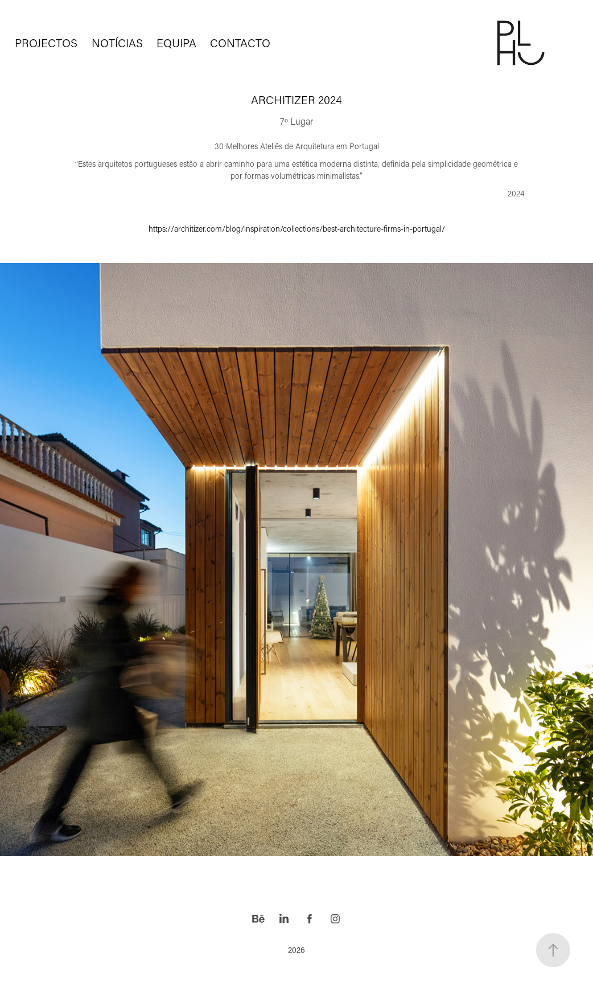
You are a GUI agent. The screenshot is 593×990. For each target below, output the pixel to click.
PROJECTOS (46, 42)
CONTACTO (240, 42)
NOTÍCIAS (117, 42)
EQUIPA (176, 42)
